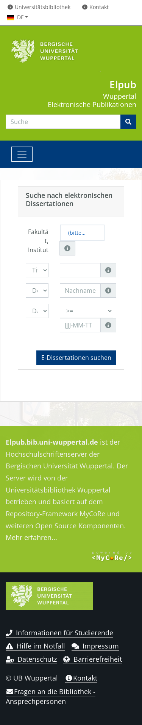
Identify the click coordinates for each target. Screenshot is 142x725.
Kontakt (81, 677)
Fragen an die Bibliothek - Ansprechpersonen (50, 696)
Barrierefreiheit (92, 659)
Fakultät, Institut (38, 241)
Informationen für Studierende (59, 632)
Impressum (95, 645)
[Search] (63, 122)
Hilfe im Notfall (35, 645)
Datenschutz (31, 659)
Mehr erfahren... (31, 537)
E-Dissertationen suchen (76, 357)
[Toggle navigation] (22, 154)
